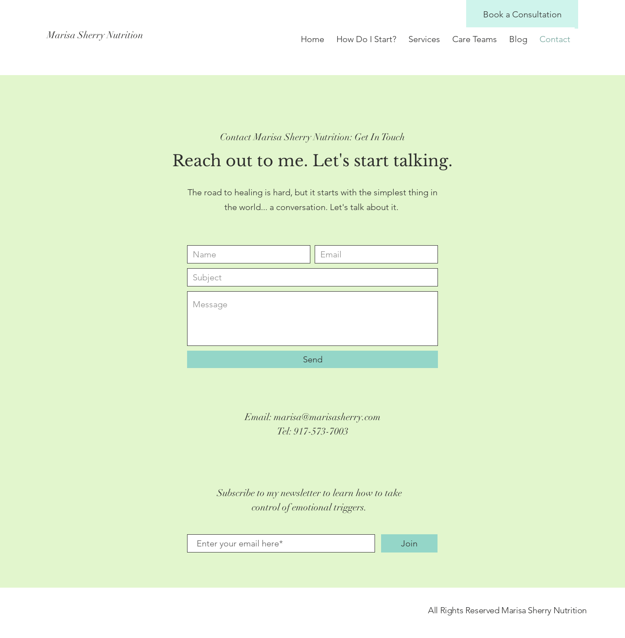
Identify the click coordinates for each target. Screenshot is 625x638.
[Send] (312, 359)
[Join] (409, 543)
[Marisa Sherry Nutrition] (150, 35)
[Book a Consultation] (522, 14)
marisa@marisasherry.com (327, 417)
